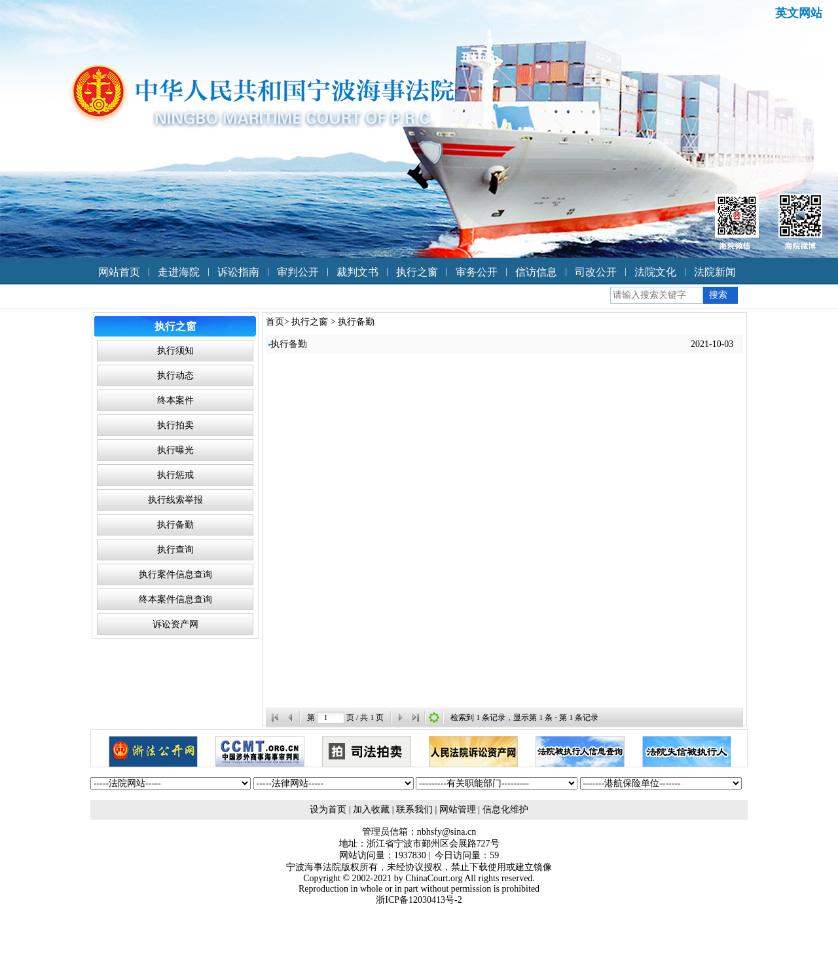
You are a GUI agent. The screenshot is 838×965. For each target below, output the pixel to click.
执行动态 (175, 375)
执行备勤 (175, 525)
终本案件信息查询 (175, 599)
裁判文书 (357, 272)
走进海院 (179, 272)
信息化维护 (505, 809)
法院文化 (655, 272)
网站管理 (457, 809)
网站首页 (119, 272)
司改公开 (596, 272)
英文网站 (798, 13)
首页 (275, 322)
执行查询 (175, 550)
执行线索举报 (175, 500)
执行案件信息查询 (175, 574)
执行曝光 (175, 450)
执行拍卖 (175, 425)
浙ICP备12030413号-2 (419, 900)
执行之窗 (417, 272)
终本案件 (175, 400)
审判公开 (298, 272)
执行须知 (175, 350)
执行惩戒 (175, 475)
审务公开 (477, 272)
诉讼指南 (238, 272)
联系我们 (414, 809)
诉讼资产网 (175, 624)
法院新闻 (715, 272)
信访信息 (536, 272)
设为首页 (328, 809)
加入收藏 (371, 809)
